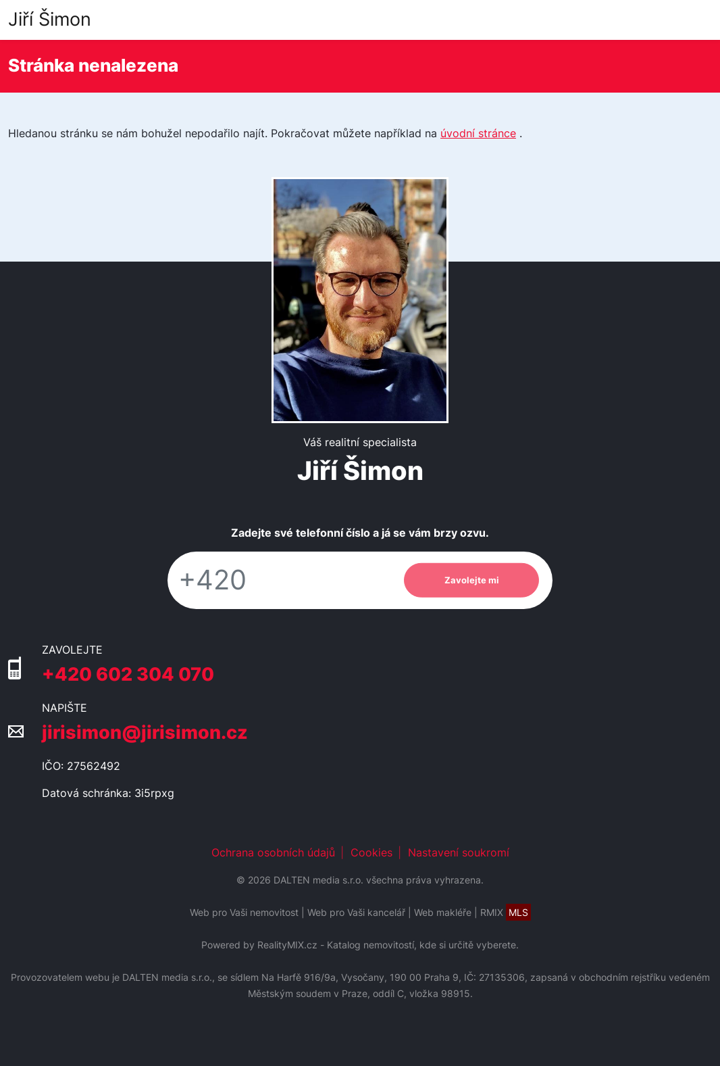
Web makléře (442, 912)
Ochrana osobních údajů (273, 852)
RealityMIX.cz (287, 944)
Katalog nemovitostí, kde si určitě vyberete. (423, 944)
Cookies (371, 852)
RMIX (505, 912)
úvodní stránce (478, 133)
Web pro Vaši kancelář (356, 912)
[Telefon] (279, 580)
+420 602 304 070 (128, 674)
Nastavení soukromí (458, 852)
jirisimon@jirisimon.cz (145, 732)
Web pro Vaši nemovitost (244, 912)
